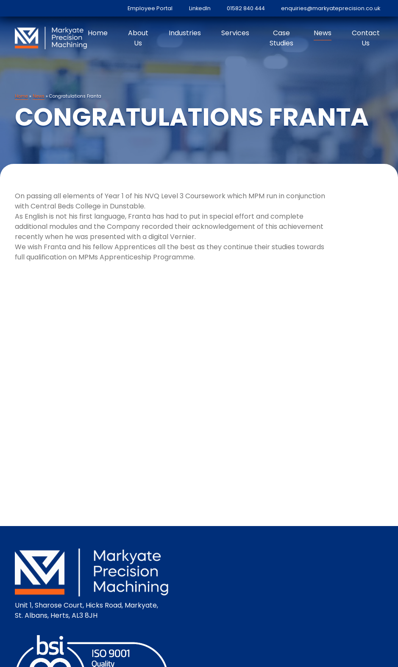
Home (98, 33)
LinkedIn (200, 8)
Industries (185, 33)
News (322, 33)
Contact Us (366, 38)
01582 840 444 (246, 8)
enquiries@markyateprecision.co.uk (330, 8)
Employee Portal (150, 8)
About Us (138, 38)
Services (235, 33)
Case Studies (281, 38)
